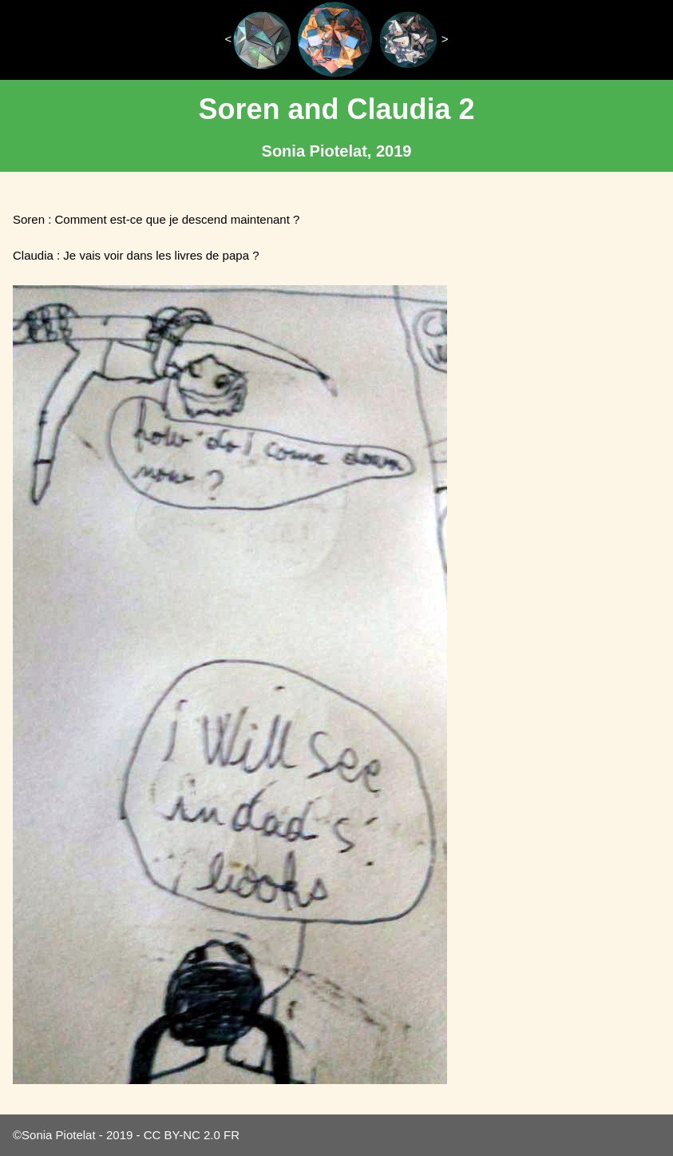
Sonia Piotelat (59, 1135)
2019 (119, 1135)
